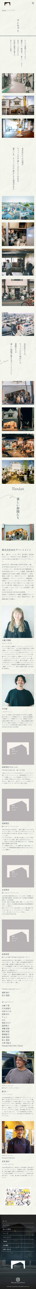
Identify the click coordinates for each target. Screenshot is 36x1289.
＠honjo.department (18, 1281)
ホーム (5, 1221)
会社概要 (5, 1245)
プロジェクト (7, 1237)
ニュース (5, 1233)
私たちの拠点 (7, 1229)
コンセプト (6, 1225)
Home (4, 10)
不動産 (5, 1241)
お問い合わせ (7, 1249)
